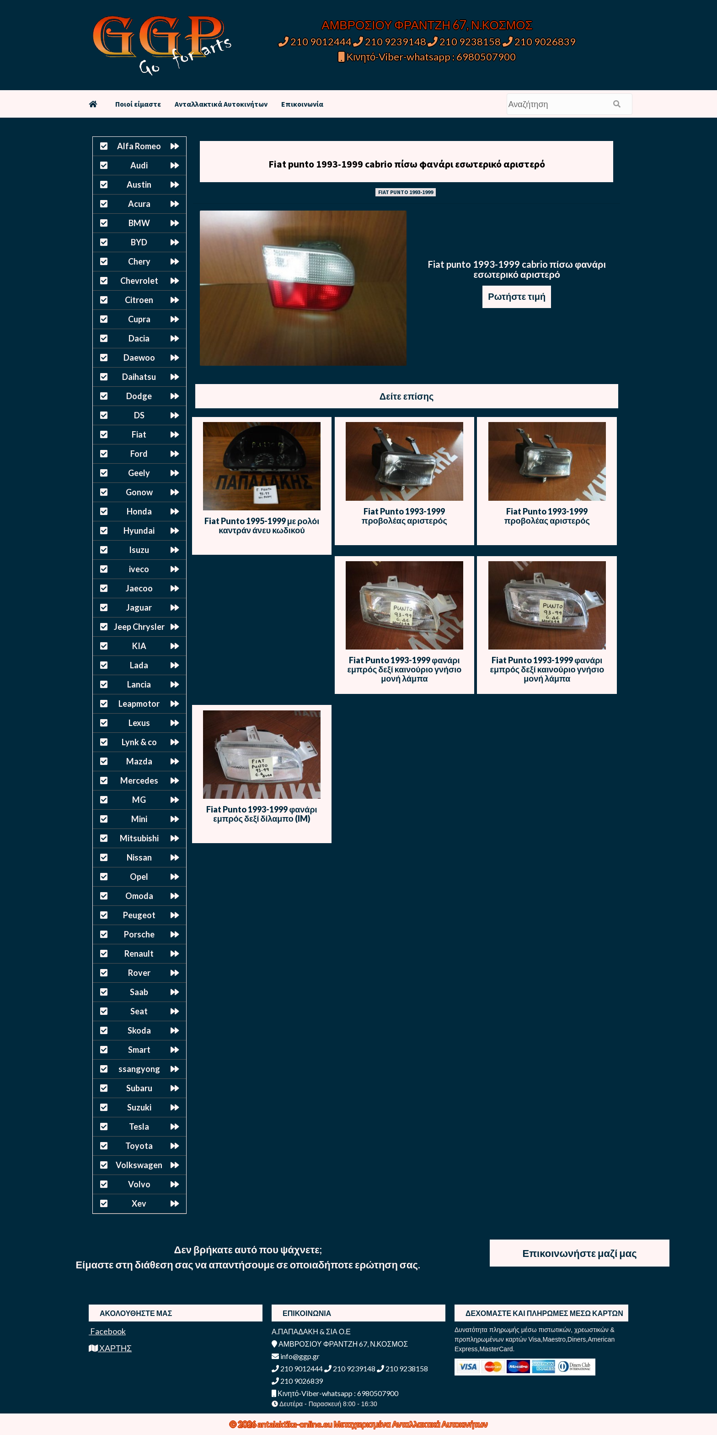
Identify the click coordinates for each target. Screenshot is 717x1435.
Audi (139, 165)
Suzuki (139, 1107)
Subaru (139, 1088)
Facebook (107, 1331)
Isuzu (139, 550)
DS (139, 415)
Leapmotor (139, 704)
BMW (139, 223)
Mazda (139, 761)
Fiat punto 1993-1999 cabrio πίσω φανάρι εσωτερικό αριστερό (406, 163)
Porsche (139, 934)
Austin (139, 184)
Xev (139, 1203)
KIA (139, 646)
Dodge (139, 396)
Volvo (139, 1184)
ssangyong (139, 1069)
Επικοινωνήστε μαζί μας (580, 1253)
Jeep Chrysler (139, 627)
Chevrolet (139, 281)
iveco (139, 569)
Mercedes (139, 780)
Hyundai (139, 530)
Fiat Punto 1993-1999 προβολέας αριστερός (404, 515)
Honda (139, 511)
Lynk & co (139, 742)
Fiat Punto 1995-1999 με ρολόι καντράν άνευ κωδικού (261, 525)
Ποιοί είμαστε (138, 103)
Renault (139, 953)
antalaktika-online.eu (295, 1424)
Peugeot (139, 915)
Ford (139, 454)
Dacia (139, 338)
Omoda (139, 896)
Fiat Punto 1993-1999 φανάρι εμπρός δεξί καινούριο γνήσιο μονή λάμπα (405, 669)
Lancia (139, 684)
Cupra (139, 319)
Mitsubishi (139, 838)
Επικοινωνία (302, 103)
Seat (139, 1011)
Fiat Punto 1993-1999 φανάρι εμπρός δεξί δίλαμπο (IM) (261, 813)
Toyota (139, 1146)
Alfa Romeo (139, 146)
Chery (139, 261)
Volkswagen (139, 1165)
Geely (139, 473)
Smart (139, 1050)
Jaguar (139, 607)
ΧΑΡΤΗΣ (110, 1348)
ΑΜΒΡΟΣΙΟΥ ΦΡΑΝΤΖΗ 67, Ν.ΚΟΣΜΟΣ (426, 24)
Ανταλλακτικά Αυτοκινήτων (221, 103)
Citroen (139, 300)
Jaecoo (139, 588)
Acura (139, 204)
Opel (139, 877)
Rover (139, 973)
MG (139, 800)
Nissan (139, 857)
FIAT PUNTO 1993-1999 (405, 192)
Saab (139, 992)
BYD (139, 242)
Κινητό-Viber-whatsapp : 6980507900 (427, 56)
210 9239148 (389, 41)
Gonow (139, 492)
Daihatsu (139, 377)
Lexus (139, 723)
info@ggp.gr (296, 1356)
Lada (139, 665)
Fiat (139, 434)
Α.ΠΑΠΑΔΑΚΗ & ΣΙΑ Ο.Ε (311, 1331)
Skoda (139, 1030)
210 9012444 (315, 41)
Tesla (139, 1126)
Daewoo (139, 357)
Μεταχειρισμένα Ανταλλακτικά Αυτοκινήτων (411, 1424)
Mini (139, 819)
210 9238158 (465, 41)
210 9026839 (539, 41)
